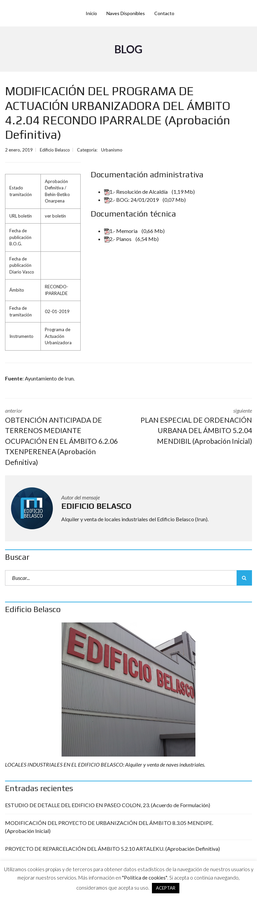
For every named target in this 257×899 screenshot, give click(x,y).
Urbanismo (111, 150)
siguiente (195, 426)
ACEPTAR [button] (165, 888)
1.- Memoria (121, 231)
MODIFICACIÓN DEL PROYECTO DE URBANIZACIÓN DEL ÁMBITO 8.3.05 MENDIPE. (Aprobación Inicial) (109, 827)
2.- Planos (118, 239)
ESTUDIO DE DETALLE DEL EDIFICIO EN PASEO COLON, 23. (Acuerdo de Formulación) (107, 805)
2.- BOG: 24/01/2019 (132, 199)
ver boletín (55, 216)
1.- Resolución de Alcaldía (136, 191)
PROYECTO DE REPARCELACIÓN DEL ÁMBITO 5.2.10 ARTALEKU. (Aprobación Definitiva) (112, 848)
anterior (61, 437)
